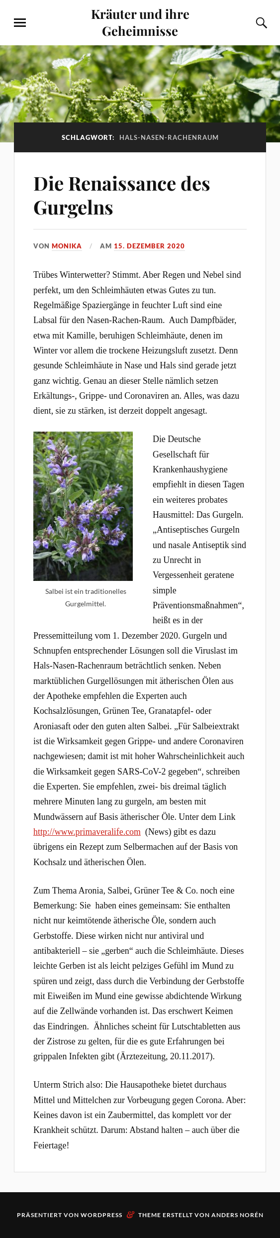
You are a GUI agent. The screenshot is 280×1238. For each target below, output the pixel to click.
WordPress (101, 1215)
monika (67, 246)
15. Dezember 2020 (149, 246)
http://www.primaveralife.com (87, 832)
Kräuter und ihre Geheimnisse (140, 22)
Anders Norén (237, 1215)
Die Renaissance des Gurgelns (121, 195)
